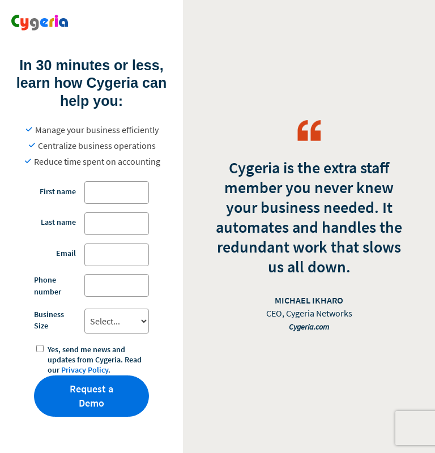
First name (58, 191)
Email (66, 253)
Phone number (47, 285)
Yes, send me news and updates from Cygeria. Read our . (95, 359)
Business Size (49, 320)
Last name (58, 222)
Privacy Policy (84, 370)
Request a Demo (91, 396)
